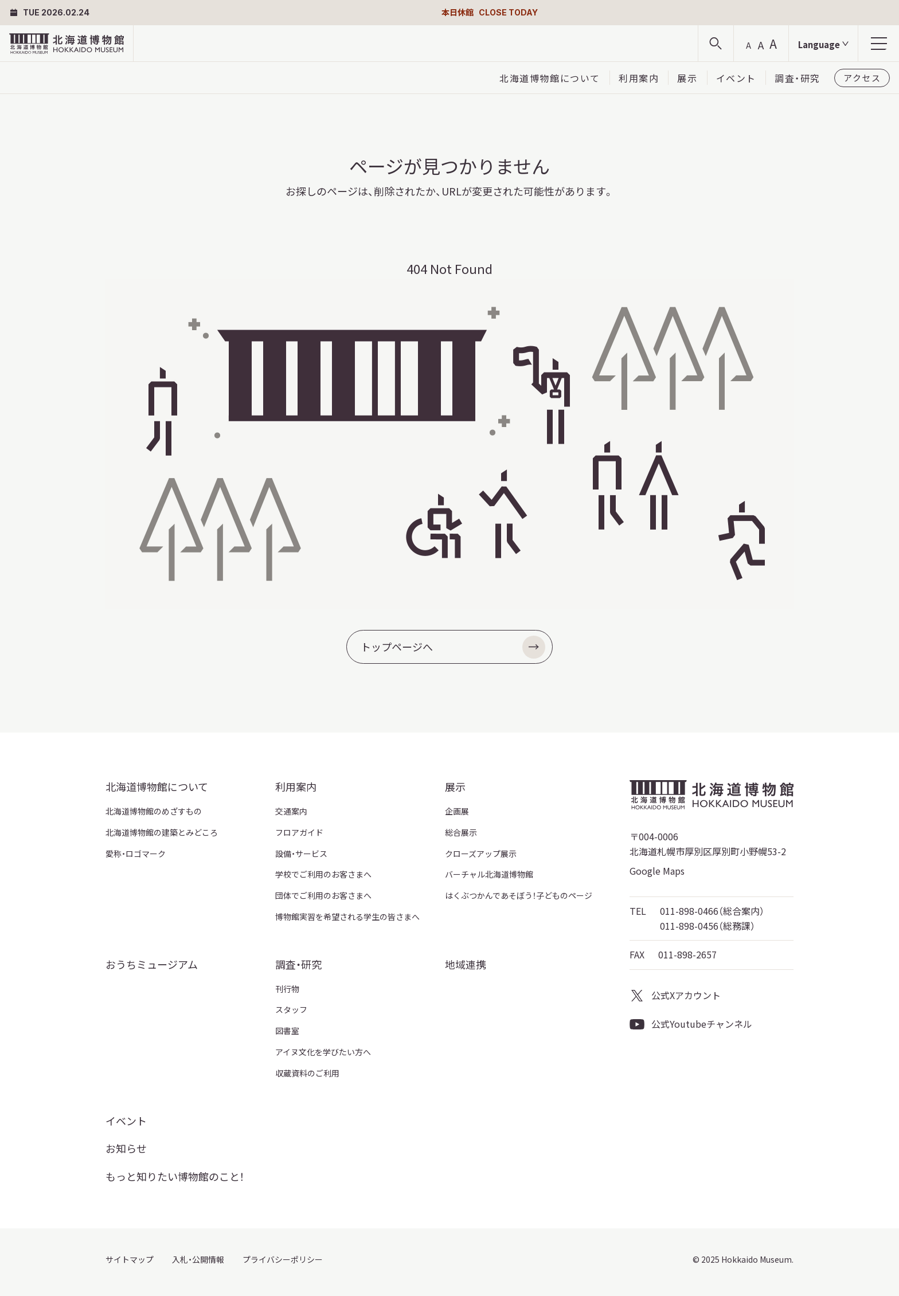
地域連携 (465, 964)
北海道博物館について (549, 78)
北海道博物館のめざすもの (153, 811)
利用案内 (639, 78)
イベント (736, 78)
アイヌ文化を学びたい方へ (323, 1052)
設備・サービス (301, 853)
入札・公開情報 (198, 1259)
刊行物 (287, 988)
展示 (687, 78)
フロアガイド (299, 832)
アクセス (862, 78)
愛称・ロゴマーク (135, 853)
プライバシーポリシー (283, 1259)
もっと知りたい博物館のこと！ (174, 1176)
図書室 (287, 1030)
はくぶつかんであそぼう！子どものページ (518, 895)
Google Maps (657, 871)
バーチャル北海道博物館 (489, 874)
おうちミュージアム (151, 964)
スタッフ (291, 1009)
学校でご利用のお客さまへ (323, 874)
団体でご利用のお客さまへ (323, 895)
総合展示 (461, 832)
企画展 (457, 811)
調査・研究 (797, 78)
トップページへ (453, 647)
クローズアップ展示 (481, 853)
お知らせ (126, 1148)
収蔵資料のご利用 (307, 1073)
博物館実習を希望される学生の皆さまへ (347, 916)
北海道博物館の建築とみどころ (161, 832)
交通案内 (291, 811)
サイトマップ (129, 1259)
